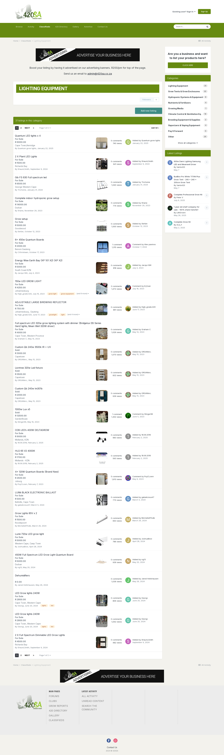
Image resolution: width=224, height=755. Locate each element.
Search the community (89, 707)
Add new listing (148, 111)
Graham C (22, 339)
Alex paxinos (150, 244)
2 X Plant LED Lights (26, 156)
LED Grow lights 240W (27, 593)
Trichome (22, 190)
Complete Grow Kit (182, 222)
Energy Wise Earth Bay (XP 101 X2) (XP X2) (38, 260)
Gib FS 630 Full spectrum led (31, 177)
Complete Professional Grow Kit (188, 194)
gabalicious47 (24, 505)
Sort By (155, 128)
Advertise (88, 26)
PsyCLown (22, 484)
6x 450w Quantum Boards (29, 239)
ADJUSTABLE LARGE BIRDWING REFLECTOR (40, 302)
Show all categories (188, 143)
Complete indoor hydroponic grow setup (37, 198)
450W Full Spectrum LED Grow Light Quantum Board (44, 554)
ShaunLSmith (23, 169)
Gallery (76, 26)
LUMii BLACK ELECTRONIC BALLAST (35, 492)
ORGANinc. (22, 359)
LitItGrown (181, 212)
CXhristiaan (23, 252)
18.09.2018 (22, 442)
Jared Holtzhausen (26, 585)
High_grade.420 (25, 294)
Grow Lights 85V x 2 (26, 513)
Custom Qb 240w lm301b (28, 388)
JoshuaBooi (23, 546)
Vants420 (181, 167)
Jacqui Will (22, 273)
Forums (54, 696)
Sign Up (204, 11)
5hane (20, 210)
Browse (19, 26)
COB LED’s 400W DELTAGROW (32, 430)
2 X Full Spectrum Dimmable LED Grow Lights (40, 635)
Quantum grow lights (27, 148)
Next (27, 128)
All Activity (90, 696)
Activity (31, 26)
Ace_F (179, 225)
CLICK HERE (188, 65)
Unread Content (93, 701)
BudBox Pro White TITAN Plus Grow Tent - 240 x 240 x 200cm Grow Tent (187, 179)
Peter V (180, 197)
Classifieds (44, 27)
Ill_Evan (147, 286)
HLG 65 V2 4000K (25, 450)
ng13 (20, 567)
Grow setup (21, 218)
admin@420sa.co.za (99, 73)
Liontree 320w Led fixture (29, 367)
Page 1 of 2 (45, 128)
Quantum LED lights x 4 (28, 135)
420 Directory (61, 26)
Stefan (21, 231)
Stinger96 (22, 422)
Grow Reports (58, 705)
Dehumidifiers (22, 575)
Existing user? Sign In (184, 11)
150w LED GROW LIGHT (28, 281)
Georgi (21, 606)
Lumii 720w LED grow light (29, 534)
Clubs (53, 701)
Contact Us (103, 26)
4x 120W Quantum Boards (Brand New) (37, 471)
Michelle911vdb (24, 526)
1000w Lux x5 (22, 409)
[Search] (189, 26)
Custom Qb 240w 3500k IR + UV (33, 347)
